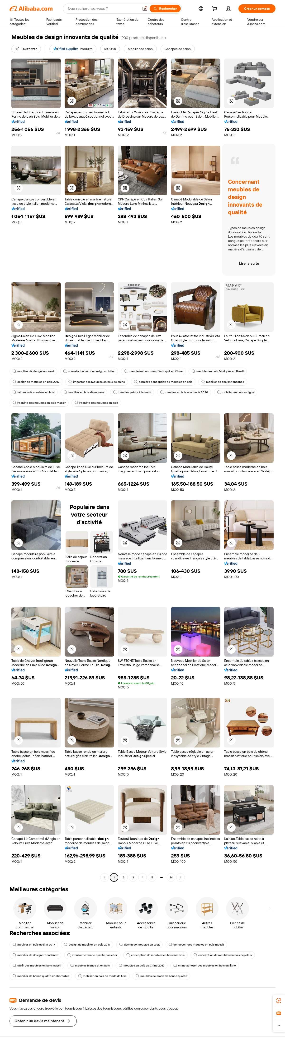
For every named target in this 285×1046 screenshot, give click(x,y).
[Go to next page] (180, 877)
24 (171, 877)
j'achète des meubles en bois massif (39, 403)
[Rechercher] (165, 8)
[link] (279, 1001)
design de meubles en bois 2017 (36, 382)
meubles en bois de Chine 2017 (141, 965)
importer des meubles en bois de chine (96, 382)
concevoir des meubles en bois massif (196, 944)
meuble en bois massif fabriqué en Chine (153, 371)
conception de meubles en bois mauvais (155, 955)
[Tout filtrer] (26, 49)
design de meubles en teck (139, 944)
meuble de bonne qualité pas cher (92, 955)
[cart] (215, 9)
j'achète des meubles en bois (96, 403)
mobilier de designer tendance (35, 955)
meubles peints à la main (132, 392)
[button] (145, 8)
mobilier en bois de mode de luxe (102, 976)
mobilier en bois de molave (84, 392)
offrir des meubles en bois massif (37, 965)
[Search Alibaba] (103, 8)
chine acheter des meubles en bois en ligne (204, 965)
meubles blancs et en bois (90, 965)
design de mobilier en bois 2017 (87, 944)
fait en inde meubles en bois (34, 392)
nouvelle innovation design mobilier (89, 371)
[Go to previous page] (104, 877)
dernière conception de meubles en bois (163, 382)
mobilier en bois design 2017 (34, 944)
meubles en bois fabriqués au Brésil (218, 371)
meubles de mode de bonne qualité (161, 976)
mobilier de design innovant (33, 371)
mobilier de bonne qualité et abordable (41, 976)
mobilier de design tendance (222, 382)
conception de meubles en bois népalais (223, 955)
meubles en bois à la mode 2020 (184, 392)
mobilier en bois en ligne (235, 392)
